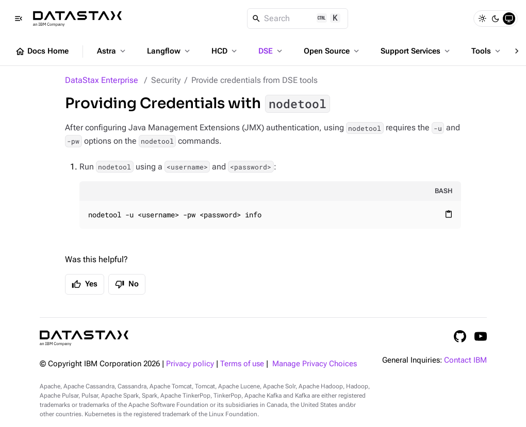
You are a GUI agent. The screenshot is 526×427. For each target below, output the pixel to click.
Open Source (332, 51)
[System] (509, 18)
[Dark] (495, 18)
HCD (225, 51)
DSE (271, 51)
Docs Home (42, 51)
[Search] (298, 18)
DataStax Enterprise (101, 80)
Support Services (416, 51)
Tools (486, 51)
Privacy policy (190, 364)
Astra (112, 51)
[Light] (482, 18)
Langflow (169, 51)
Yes (84, 284)
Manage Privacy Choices (314, 364)
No (127, 284)
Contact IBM (465, 360)
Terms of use (242, 364)
